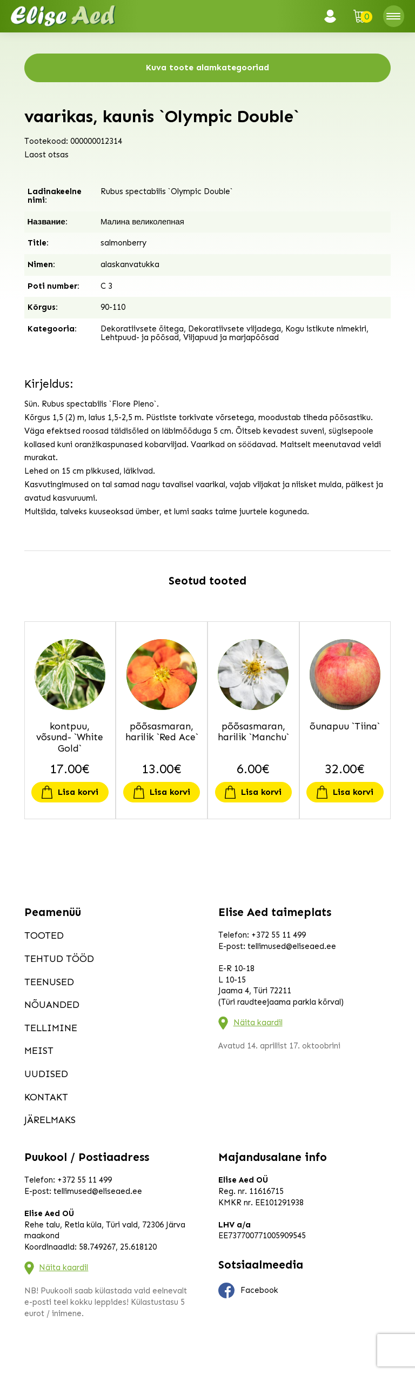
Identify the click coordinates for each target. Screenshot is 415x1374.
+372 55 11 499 (278, 935)
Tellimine (50, 1028)
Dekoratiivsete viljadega (234, 329)
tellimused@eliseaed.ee (291, 946)
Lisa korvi (78, 792)
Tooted (44, 935)
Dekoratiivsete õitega (142, 329)
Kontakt (46, 1097)
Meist (38, 1051)
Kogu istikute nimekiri (325, 329)
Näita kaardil (258, 1022)
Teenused (49, 982)
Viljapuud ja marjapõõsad (231, 337)
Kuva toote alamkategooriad (207, 67)
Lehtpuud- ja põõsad (140, 337)
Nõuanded (51, 1005)
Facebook (248, 1291)
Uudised (46, 1074)
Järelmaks (50, 1120)
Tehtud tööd (59, 959)
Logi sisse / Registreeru (333, 16)
